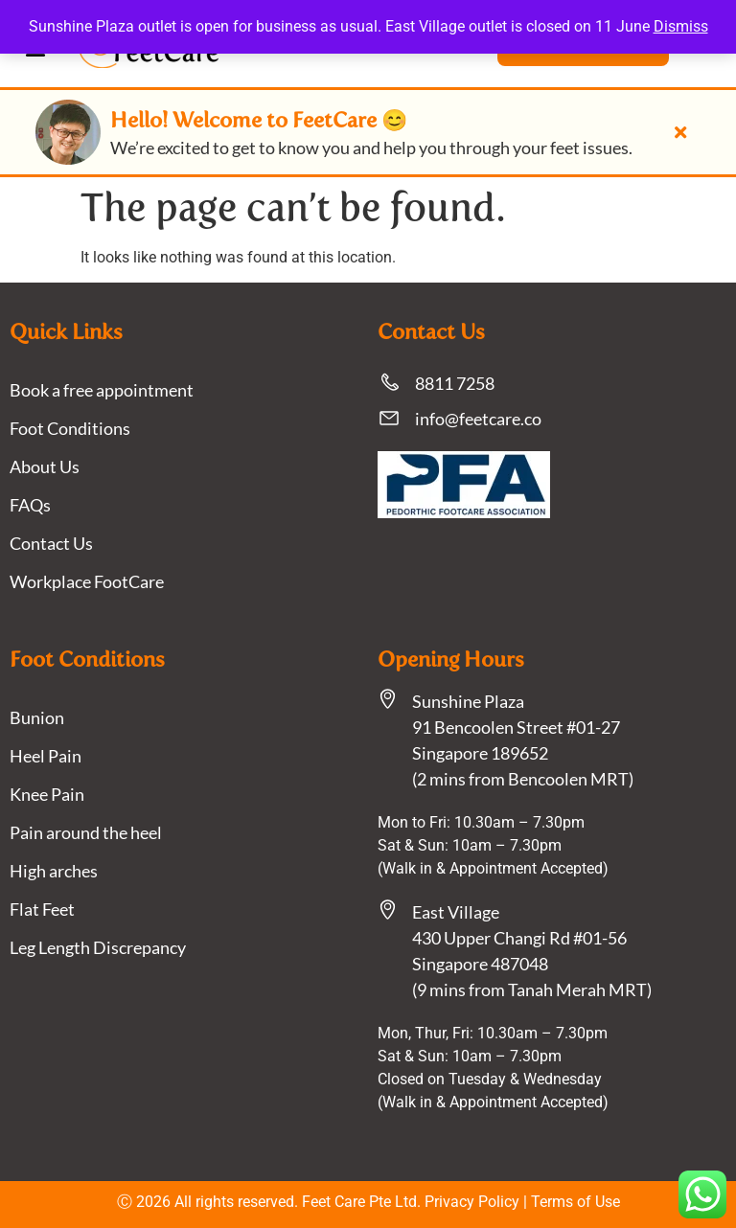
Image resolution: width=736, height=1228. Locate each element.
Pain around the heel (86, 832)
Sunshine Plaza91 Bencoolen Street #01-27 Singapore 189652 (516, 727)
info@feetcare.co (478, 418)
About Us (45, 466)
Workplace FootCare (87, 581)
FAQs (30, 504)
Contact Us (51, 543)
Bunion (37, 717)
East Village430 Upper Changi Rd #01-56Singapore (519, 937)
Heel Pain (45, 755)
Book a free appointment (102, 389)
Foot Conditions (70, 428)
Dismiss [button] (681, 26)
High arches (54, 870)
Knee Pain (47, 794)
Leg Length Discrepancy (98, 947)
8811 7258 (454, 383)
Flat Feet (42, 909)
